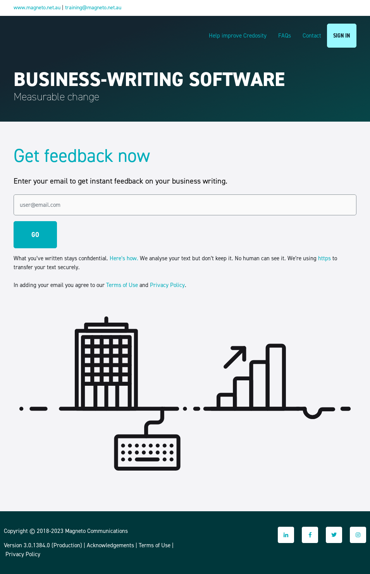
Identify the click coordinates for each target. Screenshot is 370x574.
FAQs (284, 36)
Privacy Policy (167, 285)
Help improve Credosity (238, 36)
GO (35, 234)
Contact (312, 36)
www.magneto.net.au (37, 7)
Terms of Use (122, 285)
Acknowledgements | (113, 545)
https (324, 258)
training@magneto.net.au (93, 7)
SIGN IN (341, 36)
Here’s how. (124, 258)
